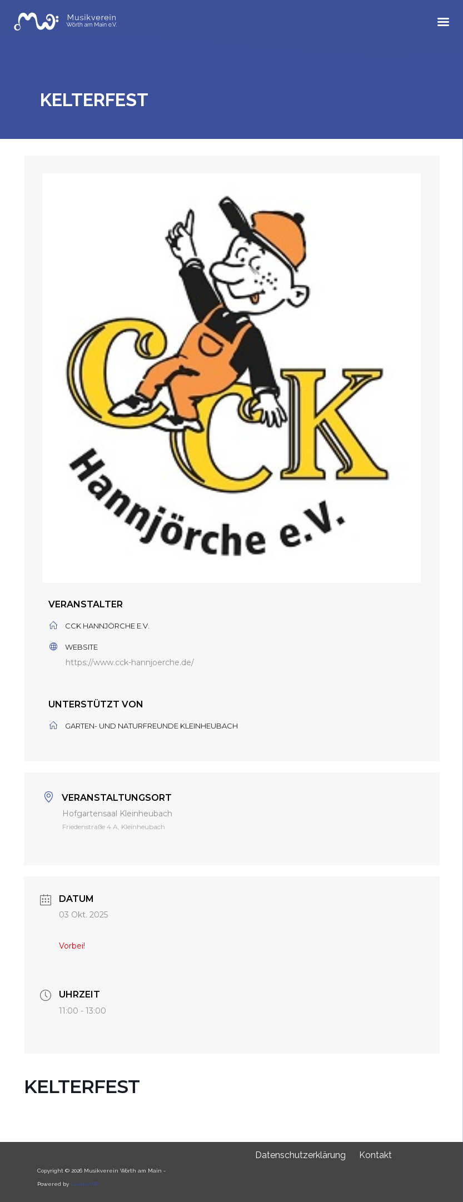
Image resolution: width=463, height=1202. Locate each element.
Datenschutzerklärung (300, 1155)
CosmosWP (84, 1184)
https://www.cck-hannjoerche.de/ (130, 662)
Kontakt (375, 1155)
